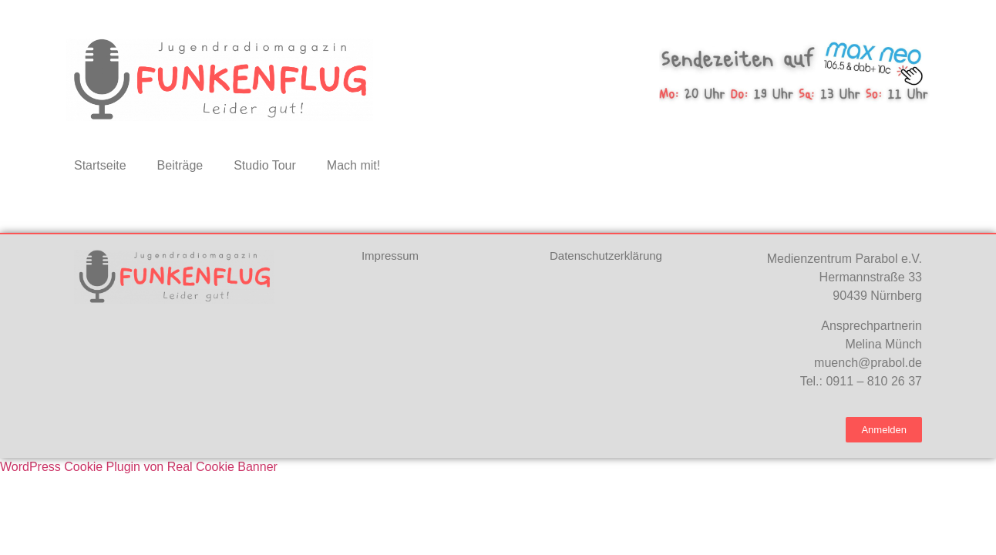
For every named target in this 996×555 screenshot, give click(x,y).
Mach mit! (353, 165)
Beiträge (180, 165)
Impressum (390, 255)
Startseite (100, 165)
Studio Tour (265, 165)
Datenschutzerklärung (606, 255)
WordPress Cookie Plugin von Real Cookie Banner (139, 466)
